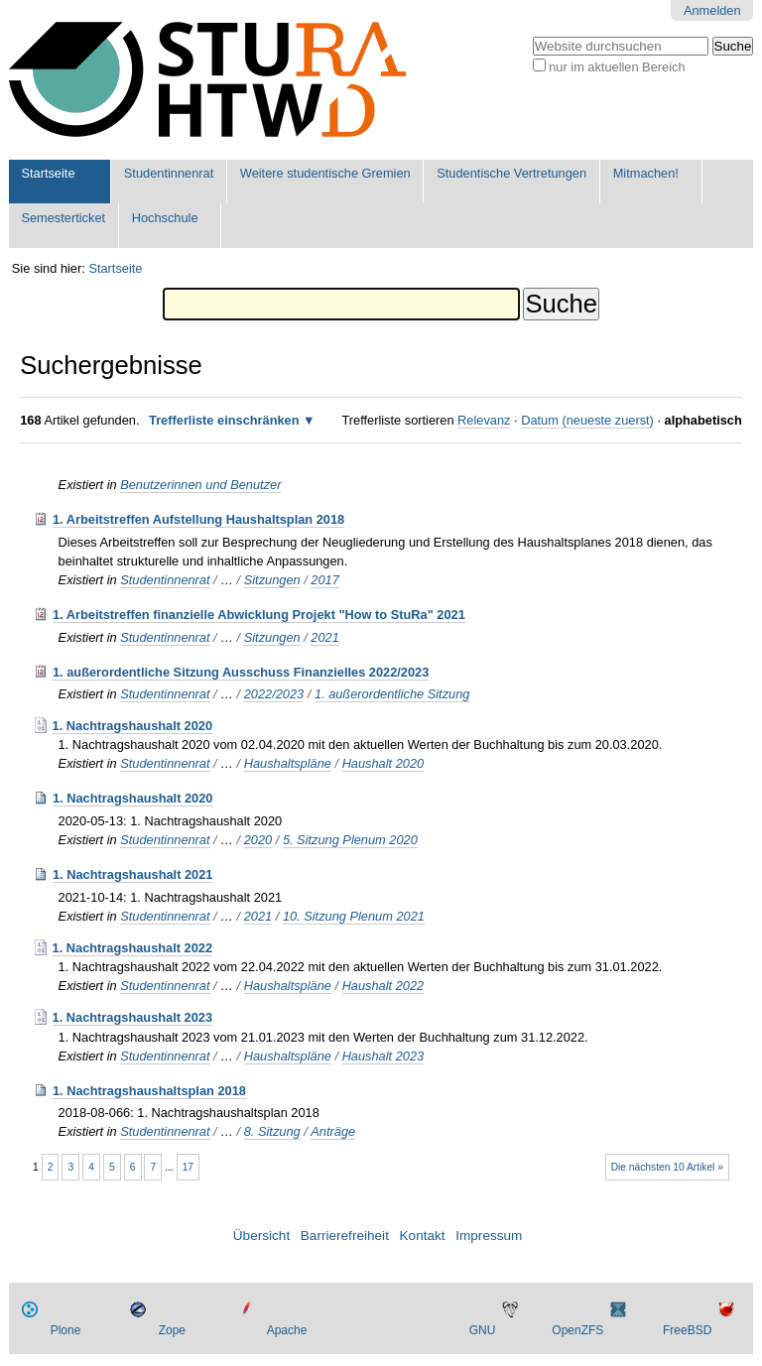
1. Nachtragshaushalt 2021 (132, 874)
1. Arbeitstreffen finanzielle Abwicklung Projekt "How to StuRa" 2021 (259, 614)
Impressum (488, 1235)
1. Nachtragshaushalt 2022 (132, 947)
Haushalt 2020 (383, 763)
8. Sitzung (272, 1131)
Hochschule (165, 217)
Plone (66, 1330)
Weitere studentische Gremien (325, 173)
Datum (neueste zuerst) (587, 420)
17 (188, 1167)
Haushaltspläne (287, 763)
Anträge (333, 1131)
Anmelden (712, 10)
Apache (287, 1330)
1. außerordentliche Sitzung (392, 693)
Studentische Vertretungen (511, 173)
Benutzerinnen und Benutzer (200, 484)
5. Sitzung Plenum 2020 (350, 839)
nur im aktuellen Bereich (617, 67)
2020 (258, 839)
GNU (482, 1330)
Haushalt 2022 (383, 985)
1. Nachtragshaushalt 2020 (132, 725)
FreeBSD (687, 1330)
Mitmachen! (646, 173)
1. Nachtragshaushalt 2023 (132, 1017)
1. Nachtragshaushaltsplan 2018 (149, 1090)
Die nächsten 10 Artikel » (667, 1167)
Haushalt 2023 (383, 1056)
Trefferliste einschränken (224, 420)
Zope (172, 1330)
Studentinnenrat (168, 173)
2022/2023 (274, 693)
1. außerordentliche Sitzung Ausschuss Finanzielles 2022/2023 (241, 672)
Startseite (47, 173)
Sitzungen (272, 579)
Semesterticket (63, 217)
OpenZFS (577, 1330)
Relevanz (483, 420)
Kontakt (422, 1235)
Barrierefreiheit (345, 1235)
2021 (324, 637)
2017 (324, 579)
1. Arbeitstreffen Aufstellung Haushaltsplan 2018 (198, 519)
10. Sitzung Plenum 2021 (354, 916)
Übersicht (261, 1235)
